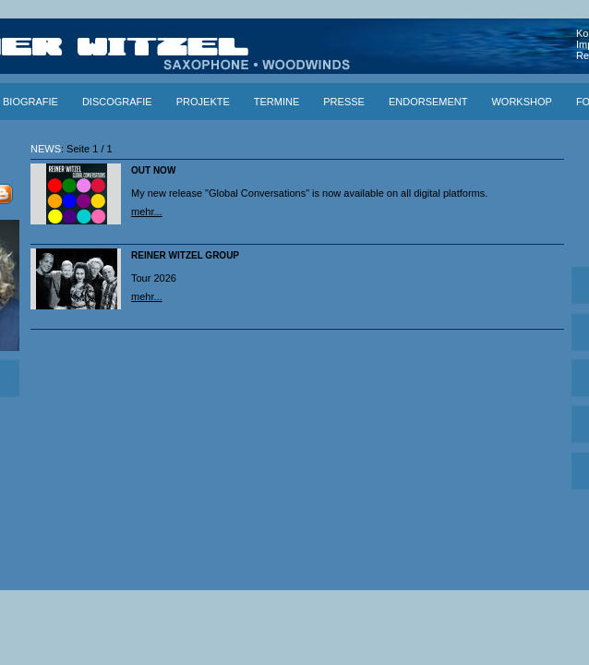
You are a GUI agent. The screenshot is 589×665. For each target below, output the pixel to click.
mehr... (146, 211)
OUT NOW (153, 170)
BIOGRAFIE (30, 101)
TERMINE (277, 101)
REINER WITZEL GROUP (185, 255)
